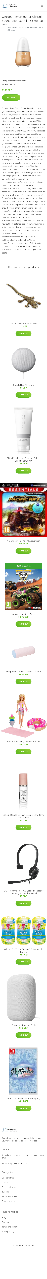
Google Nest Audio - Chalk (24, 1025)
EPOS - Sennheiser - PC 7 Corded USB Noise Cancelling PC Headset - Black (23, 892)
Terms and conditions (11, 1227)
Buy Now (11, 97)
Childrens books (9, 1187)
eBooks (5, 1192)
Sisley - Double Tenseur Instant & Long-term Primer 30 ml (24, 816)
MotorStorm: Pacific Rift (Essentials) (23, 541)
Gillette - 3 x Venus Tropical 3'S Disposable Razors (23, 950)
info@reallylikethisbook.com (14, 1163)
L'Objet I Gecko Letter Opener (23, 323)
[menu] (42, 6)
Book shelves (8, 1178)
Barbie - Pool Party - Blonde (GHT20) (23, 741)
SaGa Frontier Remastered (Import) (23, 1098)
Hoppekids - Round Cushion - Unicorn (23, 671)
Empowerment (19, 80)
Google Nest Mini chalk (23, 385)
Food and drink (8, 1201)
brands (5, 1182)
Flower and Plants (9, 1196)
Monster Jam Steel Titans (23, 614)
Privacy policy (8, 1231)
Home (4, 24)
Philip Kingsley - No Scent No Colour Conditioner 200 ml (23, 459)
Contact (5, 1222)
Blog (4, 1217)
